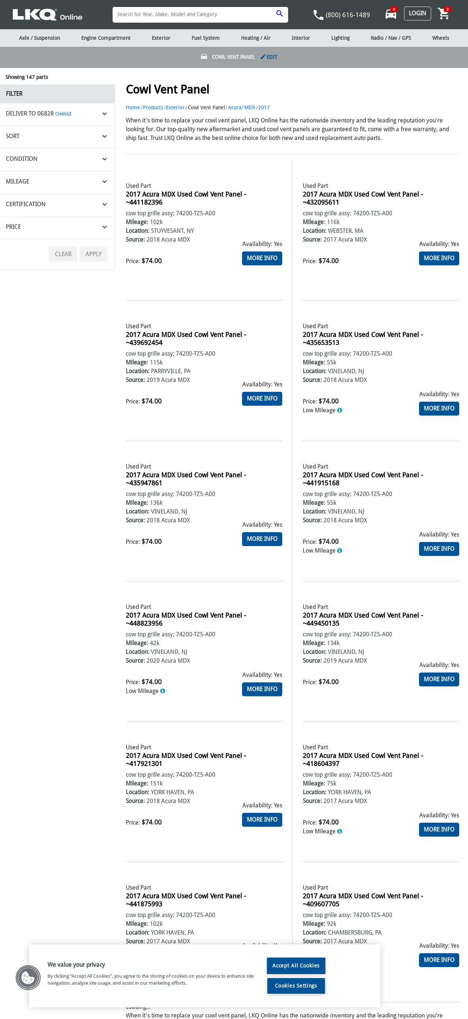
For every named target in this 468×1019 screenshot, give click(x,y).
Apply (93, 254)
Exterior (175, 107)
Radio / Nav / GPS (391, 38)
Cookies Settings (296, 986)
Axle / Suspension (39, 38)
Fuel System (206, 38)
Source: (135, 239)
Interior (301, 38)
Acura (234, 107)
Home (133, 107)
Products (153, 107)
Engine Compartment (106, 38)
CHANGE (63, 114)
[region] (204, 975)
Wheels (440, 38)
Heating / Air (256, 38)
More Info (262, 258)
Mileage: (137, 222)
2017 (264, 107)
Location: (137, 230)
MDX (249, 107)
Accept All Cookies (296, 966)
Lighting (340, 38)
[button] (28, 977)
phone (318, 15)
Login (417, 13)
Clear (63, 254)
